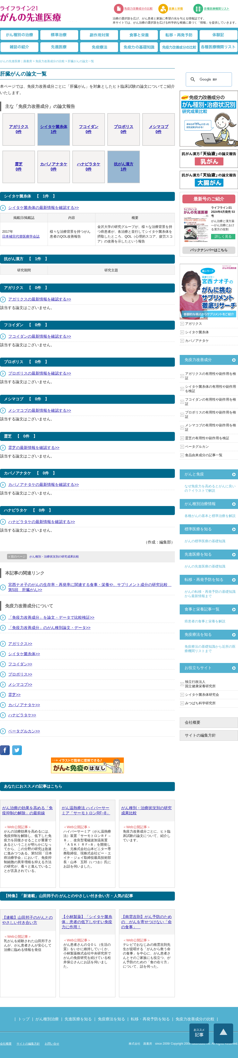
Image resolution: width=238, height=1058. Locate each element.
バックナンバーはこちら (209, 250)
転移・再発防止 (179, 35)
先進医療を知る (198, 554)
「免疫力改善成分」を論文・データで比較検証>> (51, 617)
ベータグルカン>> (24, 731)
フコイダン (88, 130)
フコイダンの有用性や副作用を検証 (210, 401)
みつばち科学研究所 (200, 703)
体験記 (219, 35)
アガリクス (18, 130)
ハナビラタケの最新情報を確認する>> (41, 522)
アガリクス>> (20, 644)
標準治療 (59, 35)
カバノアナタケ (53, 167)
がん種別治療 (47, 1019)
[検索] (208, 79)
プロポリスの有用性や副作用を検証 (210, 414)
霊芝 (18, 167)
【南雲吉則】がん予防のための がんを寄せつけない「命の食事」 (146, 922)
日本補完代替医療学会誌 (21, 236)
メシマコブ (158, 130)
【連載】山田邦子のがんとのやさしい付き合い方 (27, 920)
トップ (24, 1019)
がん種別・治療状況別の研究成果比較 (146, 810)
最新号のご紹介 (209, 199)
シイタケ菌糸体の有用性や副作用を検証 (210, 389)
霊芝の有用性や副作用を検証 (207, 438)
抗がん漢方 (123, 167)
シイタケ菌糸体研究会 (202, 695)
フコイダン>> (20, 664)
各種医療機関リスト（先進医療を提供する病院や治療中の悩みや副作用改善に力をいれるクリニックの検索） (214, 9)
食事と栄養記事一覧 (202, 609)
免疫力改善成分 (198, 360)
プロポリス (123, 130)
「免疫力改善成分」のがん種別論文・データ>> (49, 628)
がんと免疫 (194, 474)
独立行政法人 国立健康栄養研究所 (200, 684)
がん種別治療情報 (200, 504)
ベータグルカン (197, 446)
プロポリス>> (20, 674)
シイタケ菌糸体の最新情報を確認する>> (43, 208)
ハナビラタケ (88, 167)
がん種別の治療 (19, 35)
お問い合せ (52, 1043)
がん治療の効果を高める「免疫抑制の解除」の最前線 (27, 810)
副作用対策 (99, 35)
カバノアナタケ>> (24, 705)
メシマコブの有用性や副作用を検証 (210, 427)
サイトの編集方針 (200, 735)
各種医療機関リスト (219, 47)
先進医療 (59, 47)
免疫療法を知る (198, 634)
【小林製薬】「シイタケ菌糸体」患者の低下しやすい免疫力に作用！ (87, 922)
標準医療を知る (198, 529)
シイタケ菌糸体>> (24, 654)
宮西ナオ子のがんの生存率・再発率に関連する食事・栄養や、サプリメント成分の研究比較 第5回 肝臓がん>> (89, 587)
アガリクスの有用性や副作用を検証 (210, 376)
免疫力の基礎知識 (139, 47)
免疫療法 (99, 47)
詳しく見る (223, 236)
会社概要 (192, 722)
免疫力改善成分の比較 (133, 9)
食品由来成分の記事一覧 (203, 455)
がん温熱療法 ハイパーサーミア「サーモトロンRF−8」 (86, 810)
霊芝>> (14, 695)
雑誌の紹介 (19, 47)
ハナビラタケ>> (22, 715)
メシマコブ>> (20, 684)
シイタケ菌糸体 (53, 130)
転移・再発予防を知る (204, 579)
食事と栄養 (173, 9)
